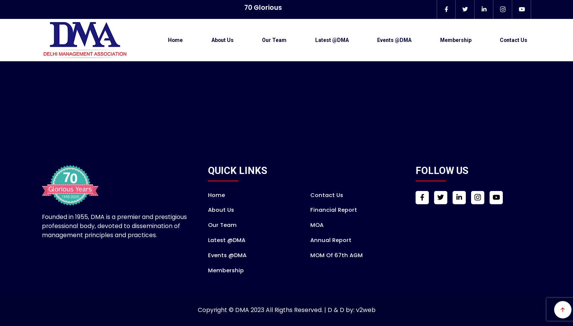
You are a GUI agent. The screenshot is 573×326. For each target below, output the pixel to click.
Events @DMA (394, 40)
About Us (222, 40)
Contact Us (513, 40)
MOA (316, 225)
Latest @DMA (332, 40)
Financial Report (333, 210)
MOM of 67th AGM (336, 255)
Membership (455, 40)
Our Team (274, 40)
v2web (366, 310)
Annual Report (330, 240)
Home (175, 40)
